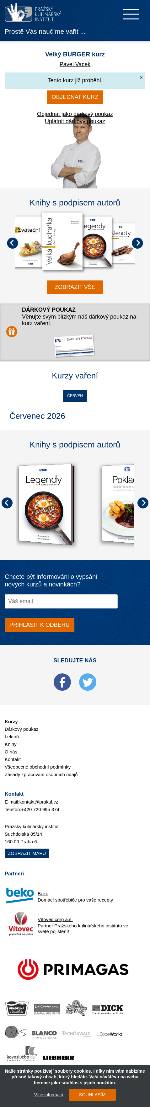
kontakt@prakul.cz (38, 801)
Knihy (11, 744)
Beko (43, 893)
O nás (11, 751)
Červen (75, 396)
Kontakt (13, 759)
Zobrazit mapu (27, 853)
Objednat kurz (75, 97)
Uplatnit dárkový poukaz (75, 121)
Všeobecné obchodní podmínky (38, 767)
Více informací (48, 1094)
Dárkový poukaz (22, 729)
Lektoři (12, 736)
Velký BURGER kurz (75, 54)
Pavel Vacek (75, 64)
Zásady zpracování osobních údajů (41, 774)
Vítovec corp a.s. (55, 919)
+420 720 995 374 (40, 809)
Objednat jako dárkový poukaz (75, 114)
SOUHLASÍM (92, 1094)
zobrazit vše (75, 287)
